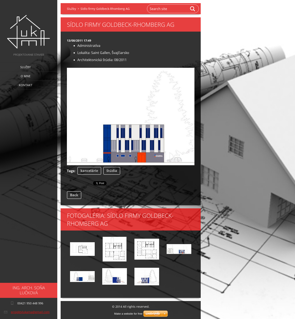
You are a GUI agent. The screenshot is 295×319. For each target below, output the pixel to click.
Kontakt (25, 85)
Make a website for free (128, 313)
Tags (70, 171)
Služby (25, 67)
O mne (26, 76)
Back (74, 195)
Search (192, 9)
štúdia (111, 170)
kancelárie (89, 170)
